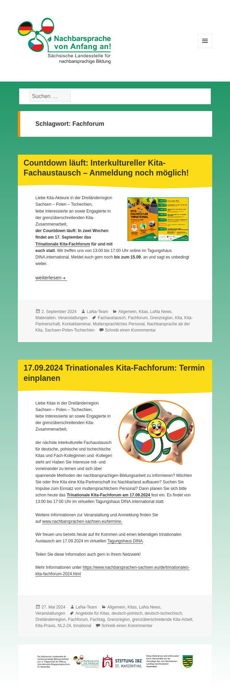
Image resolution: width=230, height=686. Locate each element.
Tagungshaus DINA (125, 541)
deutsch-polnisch (126, 613)
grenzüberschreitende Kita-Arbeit (162, 619)
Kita (178, 317)
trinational (82, 625)
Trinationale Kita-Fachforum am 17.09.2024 (109, 495)
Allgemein (127, 311)
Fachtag (97, 619)
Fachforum (137, 317)
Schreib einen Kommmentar (130, 330)
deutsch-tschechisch (163, 613)
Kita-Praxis (45, 625)
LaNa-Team (97, 311)
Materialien (45, 317)
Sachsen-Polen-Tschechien (70, 330)
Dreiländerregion (50, 619)
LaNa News (160, 311)
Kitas (143, 311)
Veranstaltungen (73, 317)
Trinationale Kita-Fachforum (62, 244)
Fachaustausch (111, 317)
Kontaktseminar (76, 324)
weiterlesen (51, 277)
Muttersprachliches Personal (119, 324)
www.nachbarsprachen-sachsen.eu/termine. (82, 521)
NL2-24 (64, 625)
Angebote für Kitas (92, 613)
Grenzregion (161, 317)
